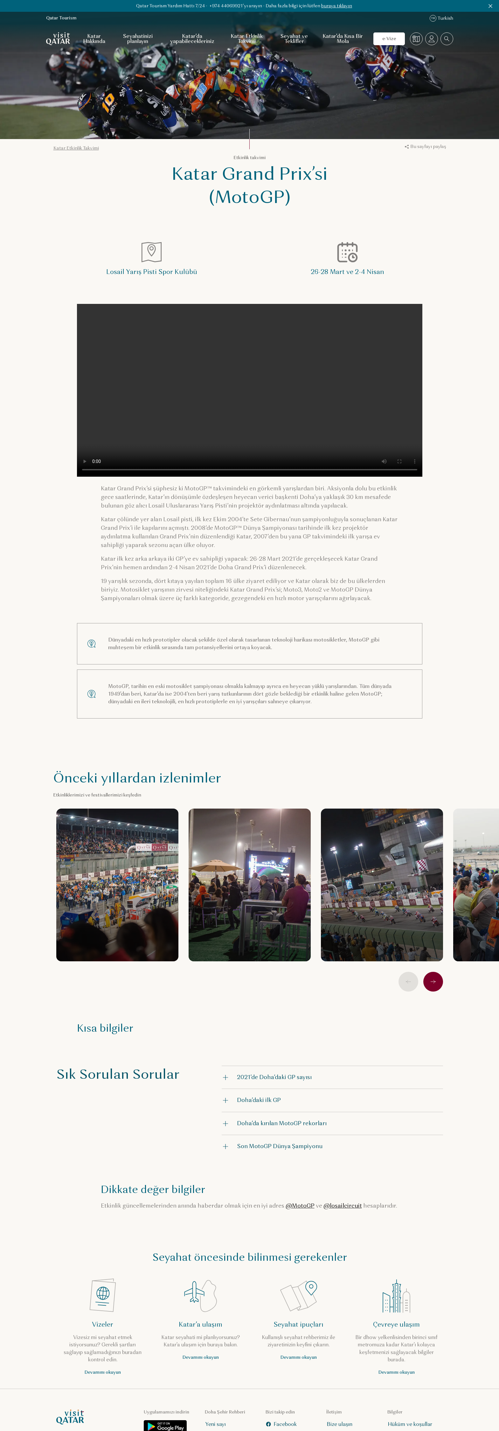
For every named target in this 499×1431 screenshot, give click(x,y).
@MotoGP (300, 1205)
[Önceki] (408, 982)
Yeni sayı (215, 1424)
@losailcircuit (342, 1205)
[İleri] (433, 982)
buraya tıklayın (336, 6)
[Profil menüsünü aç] (431, 38)
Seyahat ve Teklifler (294, 38)
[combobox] (446, 38)
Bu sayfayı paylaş (425, 146)
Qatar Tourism (61, 18)
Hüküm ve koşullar (409, 1424)
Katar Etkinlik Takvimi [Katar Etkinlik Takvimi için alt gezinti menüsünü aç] (247, 38)
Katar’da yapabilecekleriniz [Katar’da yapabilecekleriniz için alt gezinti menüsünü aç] (192, 38)
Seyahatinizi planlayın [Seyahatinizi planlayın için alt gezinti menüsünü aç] (138, 38)
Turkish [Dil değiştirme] (441, 18)
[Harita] (416, 38)
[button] (332, 1077)
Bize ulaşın (339, 1424)
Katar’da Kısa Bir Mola (342, 38)
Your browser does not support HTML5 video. (249, 390)
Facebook (281, 1424)
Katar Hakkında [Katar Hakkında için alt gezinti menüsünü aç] (94, 38)
